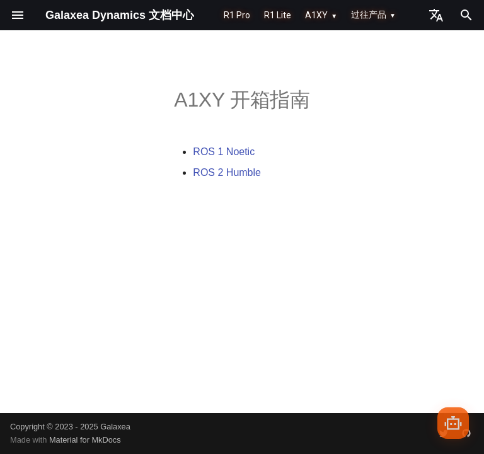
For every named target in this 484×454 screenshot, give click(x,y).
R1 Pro (237, 15)
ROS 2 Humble (227, 172)
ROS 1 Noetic (224, 151)
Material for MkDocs (85, 440)
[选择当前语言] (436, 15)
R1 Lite (277, 15)
